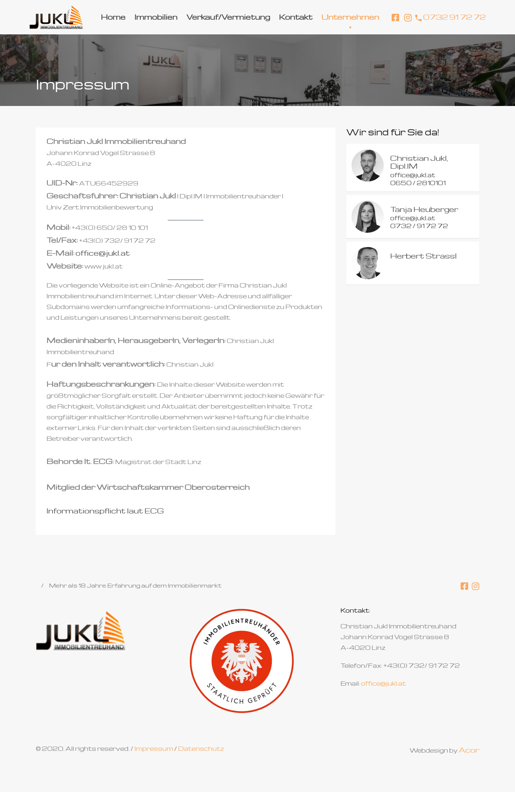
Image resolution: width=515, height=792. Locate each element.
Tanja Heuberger (424, 209)
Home (113, 16)
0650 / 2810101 (418, 183)
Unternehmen (350, 16)
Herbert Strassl (423, 255)
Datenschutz (201, 748)
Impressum (153, 748)
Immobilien (155, 16)
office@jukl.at (102, 252)
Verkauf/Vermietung (228, 16)
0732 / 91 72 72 (419, 226)
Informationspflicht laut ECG (105, 510)
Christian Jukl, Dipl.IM (419, 161)
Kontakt (296, 16)
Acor (468, 749)
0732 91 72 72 (454, 16)
